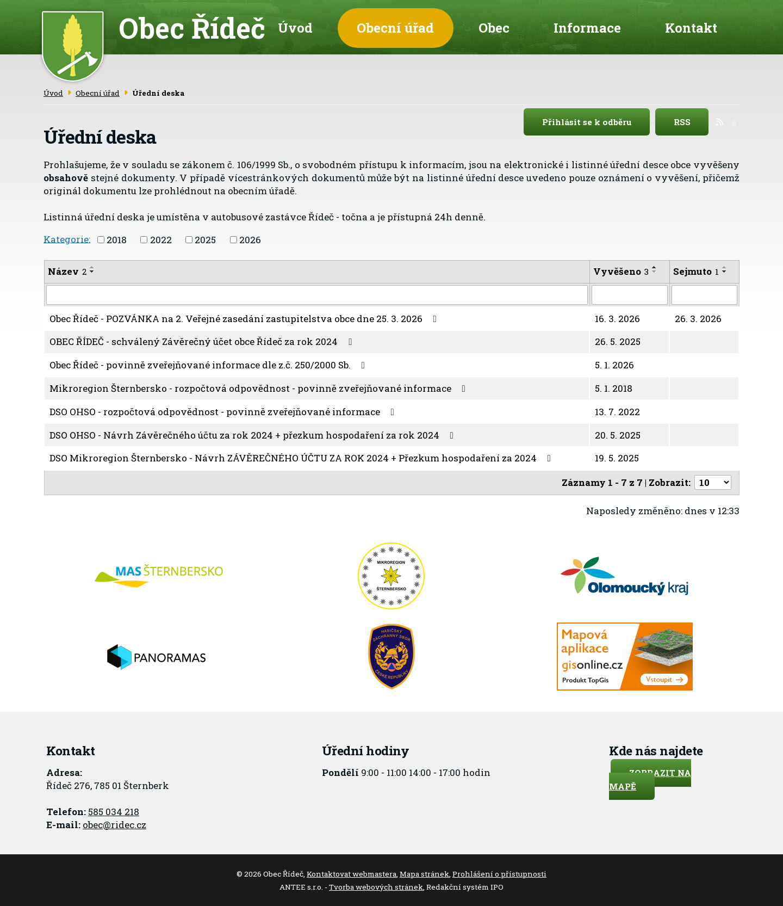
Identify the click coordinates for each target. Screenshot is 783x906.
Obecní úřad (395, 27)
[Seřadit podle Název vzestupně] (92, 266)
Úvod (295, 27)
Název (67, 270)
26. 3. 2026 (698, 317)
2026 (250, 238)
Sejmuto (696, 270)
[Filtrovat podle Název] (317, 294)
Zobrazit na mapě (650, 778)
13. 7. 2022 (617, 410)
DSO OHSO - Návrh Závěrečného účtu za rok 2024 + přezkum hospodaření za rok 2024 (253, 433)
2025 (205, 238)
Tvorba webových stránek (376, 885)
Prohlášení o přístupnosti (499, 873)
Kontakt (691, 27)
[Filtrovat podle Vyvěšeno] (630, 294)
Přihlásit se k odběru (596, 120)
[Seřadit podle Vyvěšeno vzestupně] (655, 266)
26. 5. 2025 (618, 340)
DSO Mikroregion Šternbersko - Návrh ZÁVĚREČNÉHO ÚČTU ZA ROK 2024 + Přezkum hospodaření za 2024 (302, 457)
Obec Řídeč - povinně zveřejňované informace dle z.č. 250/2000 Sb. (209, 364)
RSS (691, 120)
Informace (587, 27)
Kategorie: (67, 237)
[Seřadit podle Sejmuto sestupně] (725, 270)
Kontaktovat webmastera (351, 873)
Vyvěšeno (621, 270)
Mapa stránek (424, 873)
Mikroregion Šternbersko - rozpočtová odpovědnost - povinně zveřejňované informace (259, 387)
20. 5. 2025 (618, 433)
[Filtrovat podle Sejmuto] (704, 294)
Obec (493, 27)
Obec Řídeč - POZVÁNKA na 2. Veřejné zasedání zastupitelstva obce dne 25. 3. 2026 (245, 317)
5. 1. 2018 (613, 387)
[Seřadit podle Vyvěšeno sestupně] (655, 270)
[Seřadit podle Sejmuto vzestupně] (725, 266)
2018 (117, 238)
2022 (161, 238)
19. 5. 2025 (617, 457)
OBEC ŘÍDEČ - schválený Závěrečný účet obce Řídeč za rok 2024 (202, 340)
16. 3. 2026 (617, 317)
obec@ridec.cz (114, 823)
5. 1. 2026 (614, 364)
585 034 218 (113, 810)
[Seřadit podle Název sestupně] (92, 270)
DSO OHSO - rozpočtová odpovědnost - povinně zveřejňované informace (224, 410)
